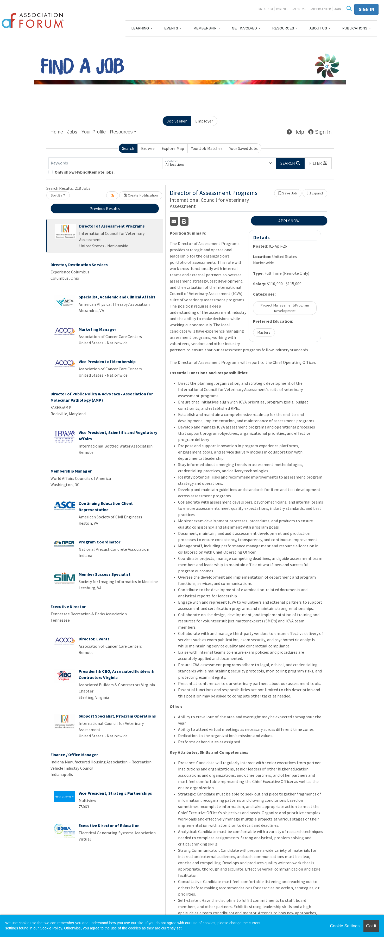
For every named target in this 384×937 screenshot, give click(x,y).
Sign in (366, 9)
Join (337, 9)
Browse (148, 148)
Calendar (299, 9)
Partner (282, 9)
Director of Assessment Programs (112, 226)
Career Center (320, 9)
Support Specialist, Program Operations (117, 716)
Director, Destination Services (79, 264)
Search (128, 148)
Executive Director (68, 606)
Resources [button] (121, 131)
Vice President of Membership (107, 361)
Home (57, 131)
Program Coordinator (99, 541)
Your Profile (93, 131)
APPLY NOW (289, 220)
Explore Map (173, 148)
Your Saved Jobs (243, 148)
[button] (142, 28)
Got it (371, 926)
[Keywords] (105, 163)
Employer (204, 121)
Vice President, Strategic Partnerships (115, 793)
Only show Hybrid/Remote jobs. (85, 172)
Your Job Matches (207, 148)
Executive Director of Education (109, 825)
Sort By (56, 195)
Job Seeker (177, 121)
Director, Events (94, 638)
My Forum (266, 9)
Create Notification (141, 195)
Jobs (72, 131)
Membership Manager (71, 471)
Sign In (319, 132)
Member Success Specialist (104, 574)
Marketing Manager (97, 329)
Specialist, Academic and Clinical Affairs (117, 296)
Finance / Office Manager (74, 754)
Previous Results (105, 208)
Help (295, 132)
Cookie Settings (345, 926)
